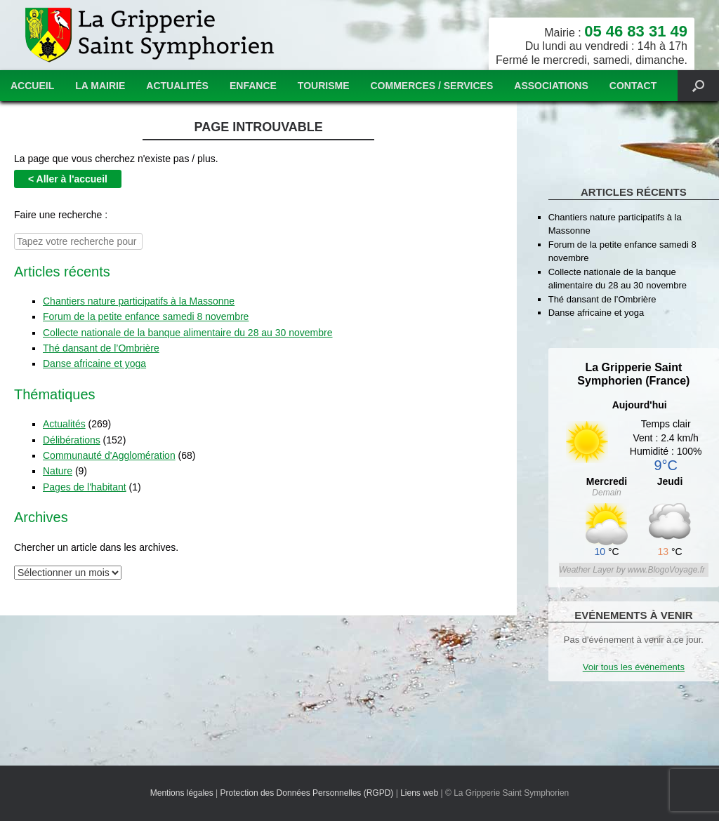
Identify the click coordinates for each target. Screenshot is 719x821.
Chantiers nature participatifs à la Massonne (139, 297)
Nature (57, 468)
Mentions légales (181, 793)
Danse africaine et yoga (94, 360)
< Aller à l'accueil (67, 177)
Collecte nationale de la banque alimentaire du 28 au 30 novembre (188, 329)
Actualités (177, 85)
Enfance (253, 85)
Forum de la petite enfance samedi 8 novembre (146, 313)
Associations (551, 85)
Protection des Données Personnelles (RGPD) (307, 793)
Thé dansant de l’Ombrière (101, 344)
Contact (633, 85)
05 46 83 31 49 (635, 31)
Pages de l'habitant (84, 483)
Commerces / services (432, 85)
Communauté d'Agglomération (109, 452)
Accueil (32, 85)
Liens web (419, 793)
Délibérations (71, 436)
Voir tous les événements (634, 667)
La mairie (100, 85)
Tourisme (324, 85)
